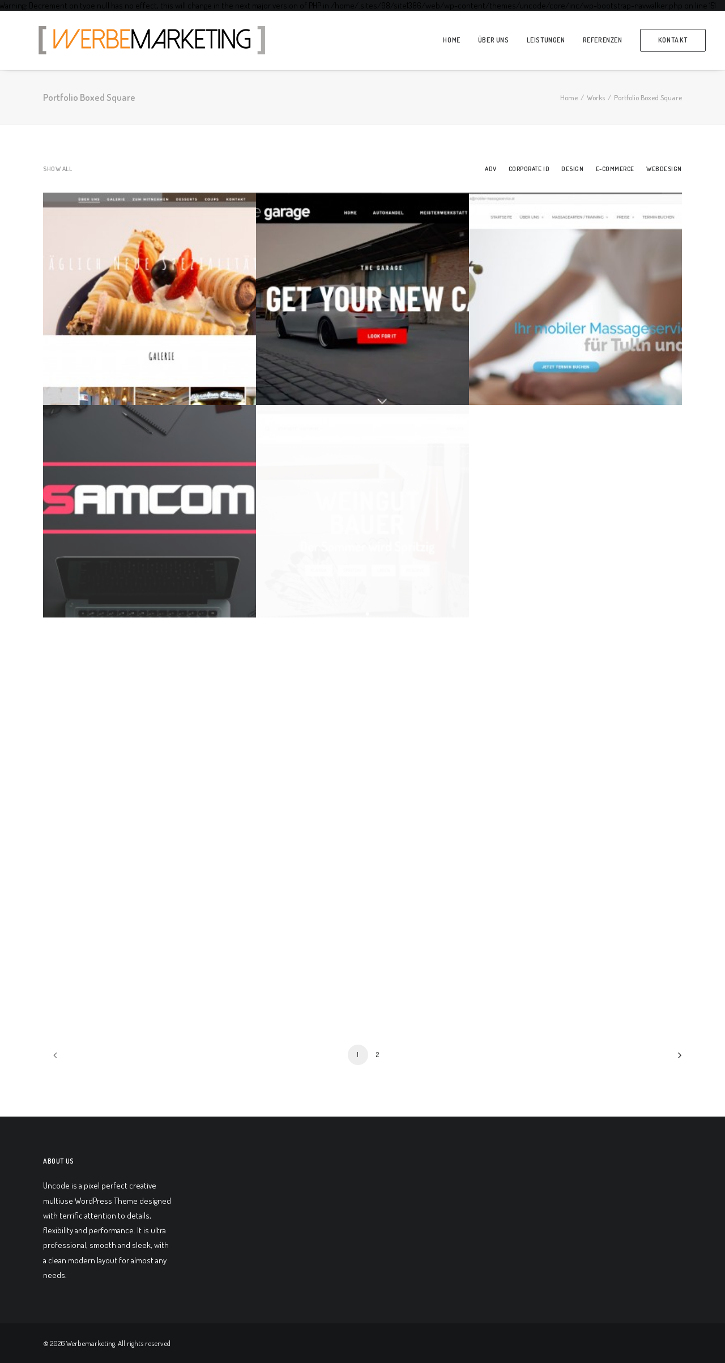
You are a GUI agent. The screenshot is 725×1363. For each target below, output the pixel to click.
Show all (57, 169)
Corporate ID (529, 169)
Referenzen (602, 40)
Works (596, 97)
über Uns (493, 40)
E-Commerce (615, 169)
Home (451, 40)
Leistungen (546, 40)
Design (572, 169)
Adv (491, 169)
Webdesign (664, 169)
